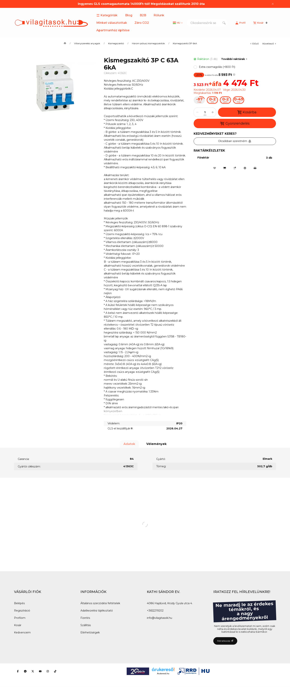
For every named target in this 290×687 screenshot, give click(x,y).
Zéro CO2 (142, 23)
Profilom (19, 618)
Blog (128, 15)
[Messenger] (25, 671)
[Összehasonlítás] (235, 168)
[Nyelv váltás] (178, 23)
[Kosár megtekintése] (260, 23)
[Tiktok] (55, 671)
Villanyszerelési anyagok (87, 43)
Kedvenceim (22, 632)
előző (254, 43)
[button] (107, 15)
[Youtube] (40, 671)
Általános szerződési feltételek (100, 603)
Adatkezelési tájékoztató (96, 610)
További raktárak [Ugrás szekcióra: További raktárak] (234, 59)
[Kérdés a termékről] (245, 168)
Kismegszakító (116, 43)
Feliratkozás (225, 640)
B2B (143, 15)
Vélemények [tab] (156, 444)
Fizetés (85, 618)
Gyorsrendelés (234, 123)
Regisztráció (22, 610)
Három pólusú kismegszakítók (148, 43)
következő (269, 43)
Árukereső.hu (163, 673)
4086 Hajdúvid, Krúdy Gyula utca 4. (170, 603)
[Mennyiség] (205, 112)
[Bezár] (272, 4)
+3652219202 (155, 610)
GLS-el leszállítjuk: (120, 428)
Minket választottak (111, 23)
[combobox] (207, 23)
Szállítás (85, 625)
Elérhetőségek (90, 632)
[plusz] (212, 112)
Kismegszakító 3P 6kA (185, 43)
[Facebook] (18, 671)
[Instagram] (47, 671)
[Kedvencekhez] (214, 168)
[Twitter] (32, 671)
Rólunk (159, 15)
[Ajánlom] (225, 168)
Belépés (19, 603)
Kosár (17, 625)
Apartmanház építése (112, 30)
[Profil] (240, 23)
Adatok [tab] (129, 444)
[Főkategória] (65, 43)
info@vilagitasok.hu (159, 618)
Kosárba (247, 112)
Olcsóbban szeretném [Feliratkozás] (234, 141)
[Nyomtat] (255, 168)
